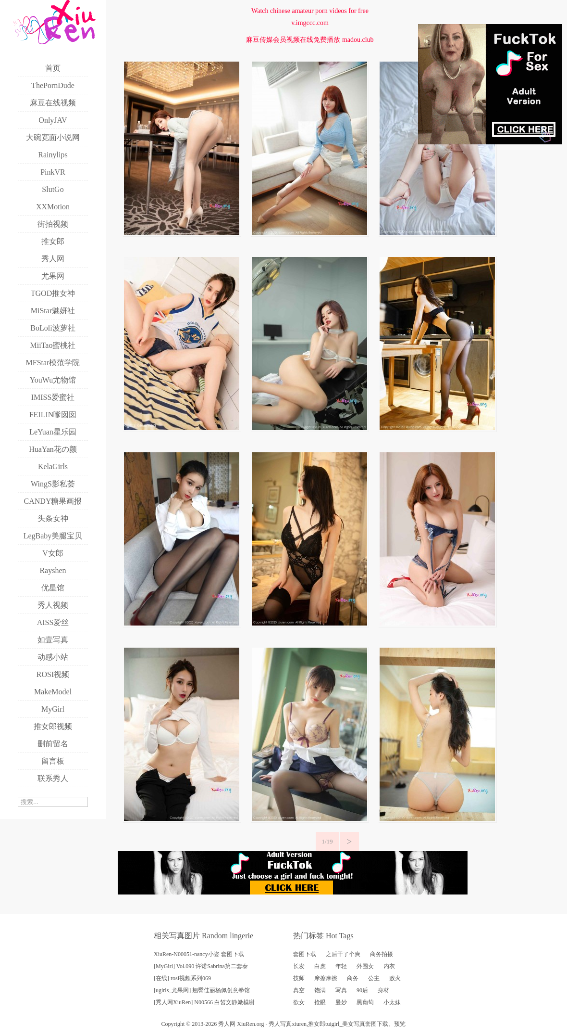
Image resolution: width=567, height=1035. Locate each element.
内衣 (389, 966)
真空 (299, 990)
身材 (383, 990)
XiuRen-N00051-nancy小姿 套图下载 (199, 954)
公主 (374, 978)
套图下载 (304, 954)
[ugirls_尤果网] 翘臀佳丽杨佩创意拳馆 (202, 990)
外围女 (365, 966)
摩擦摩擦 (325, 978)
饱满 (320, 990)
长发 (299, 966)
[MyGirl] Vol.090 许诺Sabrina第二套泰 (201, 966)
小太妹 (392, 1002)
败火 (395, 978)
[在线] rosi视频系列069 (182, 978)
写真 (341, 990)
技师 (299, 978)
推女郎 (316, 1024)
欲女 (299, 1002)
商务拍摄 (381, 954)
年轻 (341, 966)
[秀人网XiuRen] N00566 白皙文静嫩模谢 (204, 1002)
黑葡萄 (365, 1002)
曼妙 (341, 1002)
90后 (362, 990)
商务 (352, 978)
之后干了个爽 (343, 954)
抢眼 (320, 1002)
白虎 (320, 966)
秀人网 (226, 1024)
